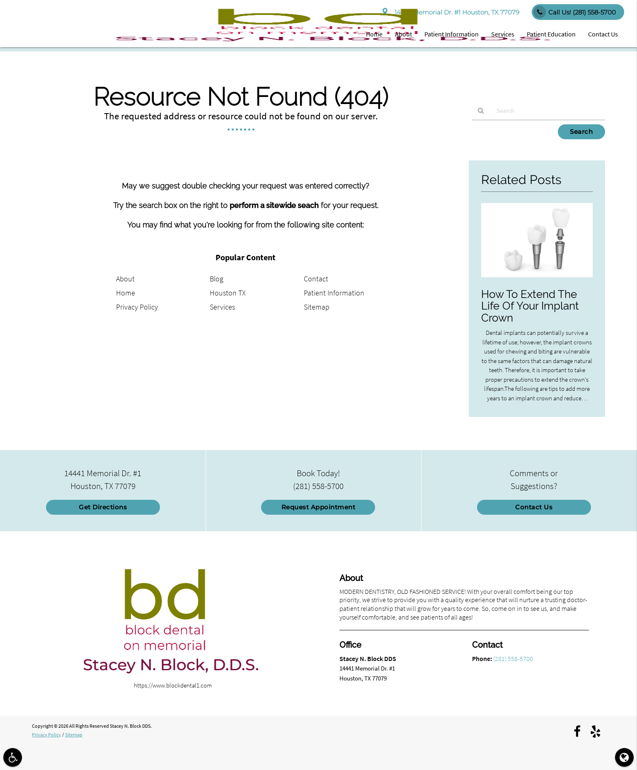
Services (502, 34)
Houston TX (228, 293)
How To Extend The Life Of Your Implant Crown (530, 306)
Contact (316, 278)
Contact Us (603, 34)
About (403, 34)
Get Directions (103, 507)
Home (374, 34)
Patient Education (551, 34)
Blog (216, 278)
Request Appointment (318, 507)
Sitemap (316, 307)
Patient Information (451, 34)
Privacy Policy (137, 307)
